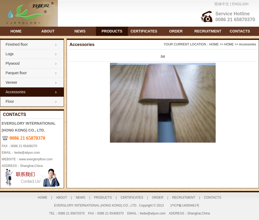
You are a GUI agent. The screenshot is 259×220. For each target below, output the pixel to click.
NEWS (80, 31)
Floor (10, 101)
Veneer (11, 82)
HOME (16, 31)
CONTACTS (240, 31)
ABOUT (48, 31)
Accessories (15, 92)
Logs (9, 54)
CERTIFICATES (144, 31)
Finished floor (17, 44)
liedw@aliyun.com (27, 153)
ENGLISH (240, 4)
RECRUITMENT (208, 31)
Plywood (13, 63)
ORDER (176, 31)
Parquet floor (16, 73)
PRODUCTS (111, 31)
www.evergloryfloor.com (36, 159)
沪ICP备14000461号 (184, 205)
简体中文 (221, 4)
